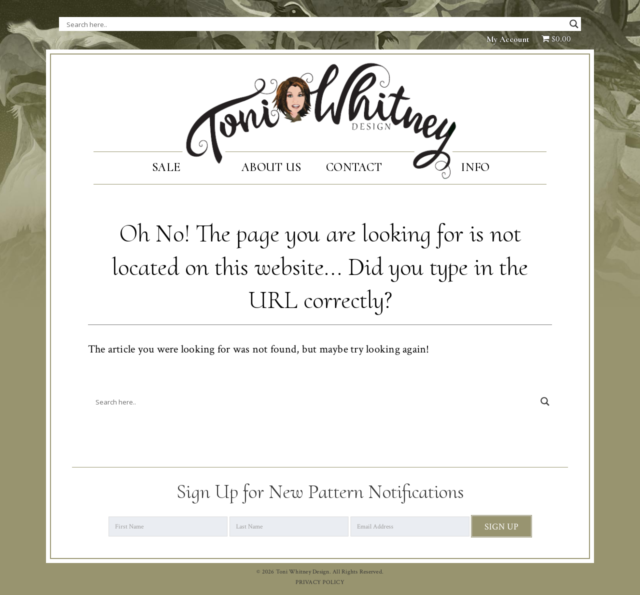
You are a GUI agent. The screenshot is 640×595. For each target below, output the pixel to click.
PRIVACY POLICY (320, 582)
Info (475, 167)
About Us (271, 167)
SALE (166, 167)
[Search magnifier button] (574, 24)
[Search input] (166, 24)
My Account (508, 39)
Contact (354, 167)
